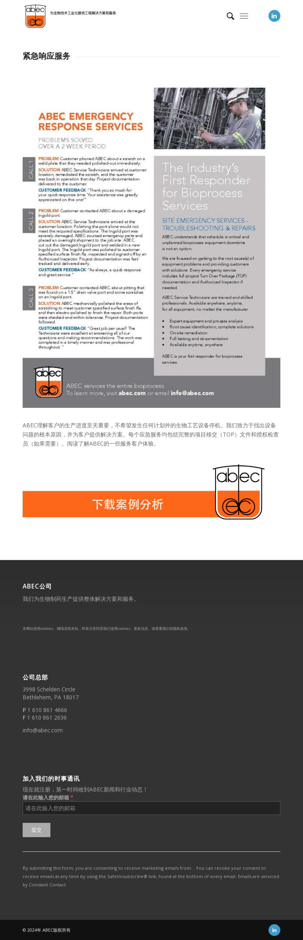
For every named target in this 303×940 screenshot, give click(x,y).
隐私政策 (180, 628)
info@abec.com (43, 730)
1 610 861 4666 (47, 710)
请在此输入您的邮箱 (48, 797)
